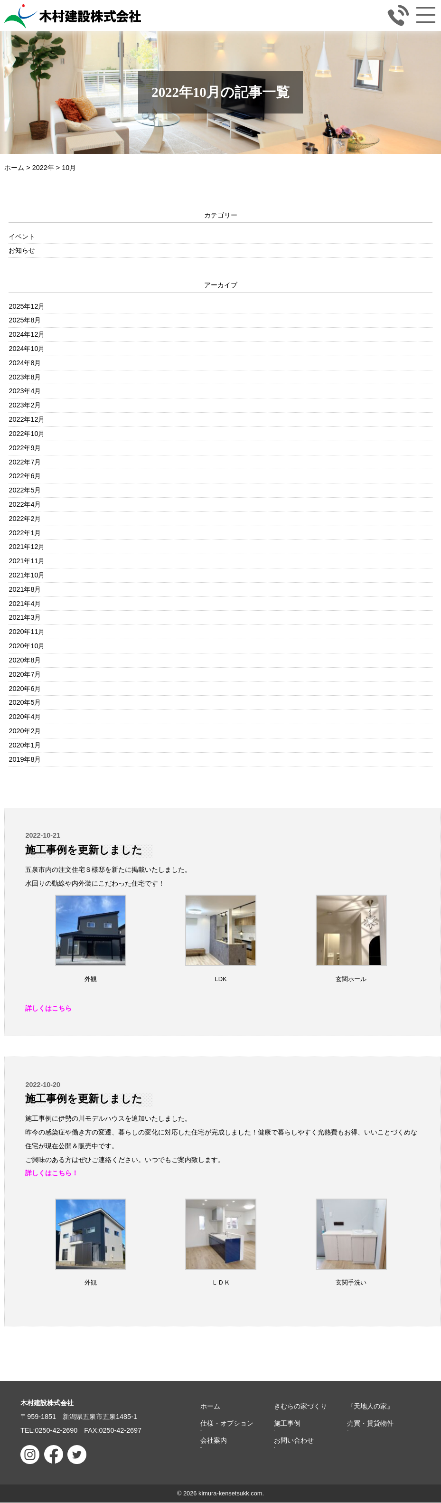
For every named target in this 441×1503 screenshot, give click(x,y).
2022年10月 (27, 433)
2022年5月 (25, 490)
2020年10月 (27, 646)
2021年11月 (27, 561)
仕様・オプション (226, 1423)
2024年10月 (27, 348)
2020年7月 (25, 674)
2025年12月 (27, 306)
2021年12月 (27, 546)
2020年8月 (25, 660)
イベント (22, 236)
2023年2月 (25, 405)
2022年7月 (25, 462)
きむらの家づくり (300, 1406)
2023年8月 (25, 377)
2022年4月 (25, 504)
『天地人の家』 (370, 1406)
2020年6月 (25, 688)
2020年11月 (27, 631)
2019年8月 (25, 759)
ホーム (210, 1406)
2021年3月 (25, 617)
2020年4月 (25, 716)
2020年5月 (25, 702)
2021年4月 (25, 603)
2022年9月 (25, 448)
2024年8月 (25, 363)
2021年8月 (25, 589)
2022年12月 (27, 419)
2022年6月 (25, 476)
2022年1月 (25, 533)
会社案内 (213, 1441)
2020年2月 (25, 731)
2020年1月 (25, 745)
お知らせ (22, 250)
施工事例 (287, 1423)
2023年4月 (25, 391)
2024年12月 (27, 334)
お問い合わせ (294, 1441)
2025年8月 (25, 320)
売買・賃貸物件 (370, 1423)
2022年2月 (25, 518)
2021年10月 (27, 575)
